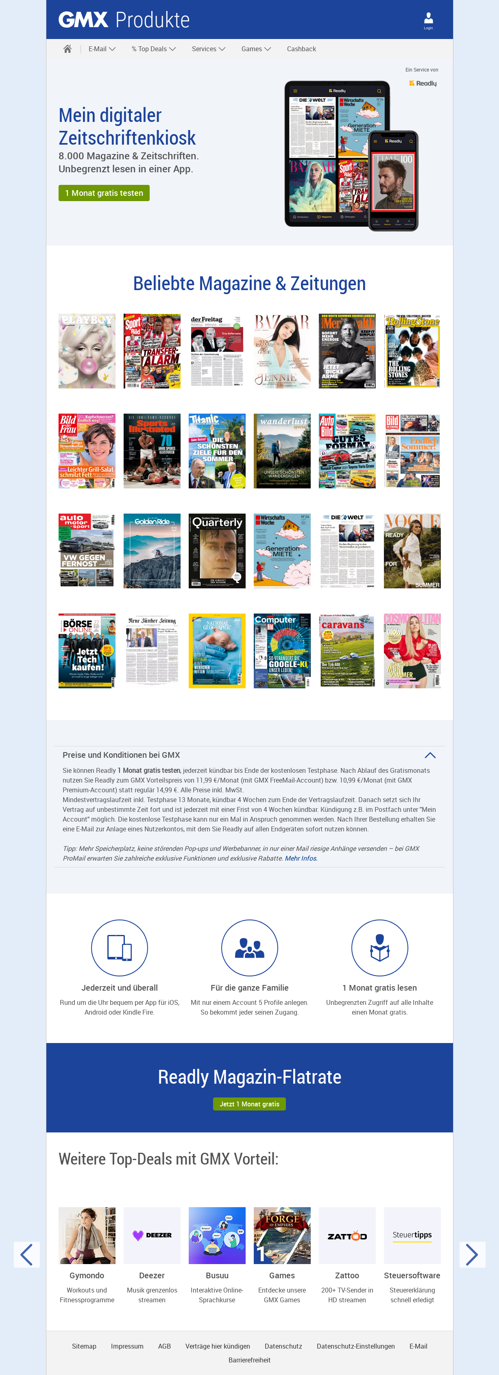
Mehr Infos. (301, 858)
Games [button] (257, 48)
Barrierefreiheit (250, 1359)
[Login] (428, 17)
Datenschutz (283, 1346)
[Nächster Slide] (473, 1255)
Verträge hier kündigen (217, 1346)
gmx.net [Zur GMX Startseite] (84, 19)
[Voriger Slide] (27, 1255)
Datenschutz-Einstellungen (356, 1346)
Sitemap (84, 1346)
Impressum (127, 1346)
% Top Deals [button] (154, 48)
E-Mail (418, 1346)
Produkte (152, 20)
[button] (104, 193)
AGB (164, 1346)
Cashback (301, 48)
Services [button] (209, 48)
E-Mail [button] (102, 48)
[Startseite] (67, 49)
